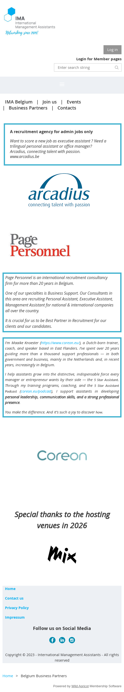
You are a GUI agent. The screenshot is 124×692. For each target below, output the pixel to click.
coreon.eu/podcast (36, 391)
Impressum (15, 617)
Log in (112, 49)
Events (74, 102)
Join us (49, 102)
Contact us (14, 598)
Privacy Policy (17, 607)
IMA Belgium (18, 102)
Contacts (67, 108)
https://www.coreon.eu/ (60, 342)
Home (10, 588)
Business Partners (28, 108)
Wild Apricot (80, 686)
